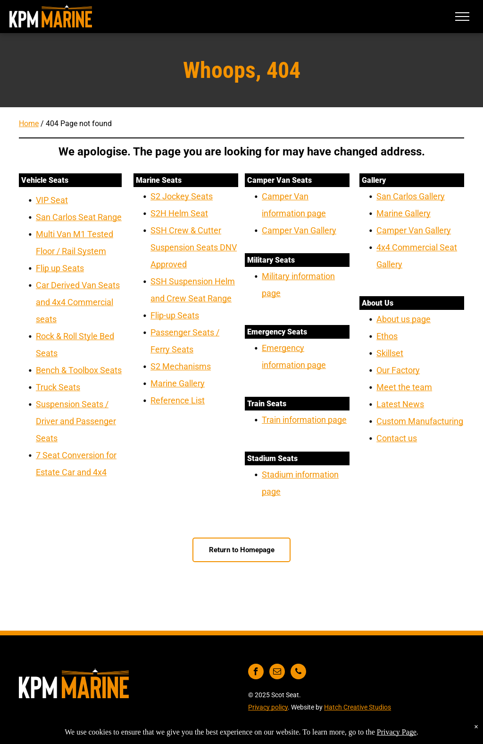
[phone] (298, 673)
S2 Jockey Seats (181, 196)
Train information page (304, 420)
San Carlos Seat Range (79, 217)
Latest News (400, 404)
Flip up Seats (60, 268)
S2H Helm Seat (179, 213)
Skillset (389, 353)
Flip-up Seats (174, 315)
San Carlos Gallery (410, 196)
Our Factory (398, 370)
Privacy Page (396, 732)
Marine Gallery (177, 383)
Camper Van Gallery (299, 230)
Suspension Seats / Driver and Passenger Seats (76, 421)
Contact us (396, 438)
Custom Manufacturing (419, 421)
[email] (277, 673)
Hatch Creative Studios (357, 707)
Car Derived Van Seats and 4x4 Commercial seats (78, 302)
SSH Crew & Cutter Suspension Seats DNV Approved (193, 247)
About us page (403, 319)
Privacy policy (268, 707)
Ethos (387, 336)
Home (29, 123)
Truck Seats (58, 387)
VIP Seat (52, 200)
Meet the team (404, 387)
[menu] (462, 16)
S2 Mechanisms (180, 366)
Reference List (177, 400)
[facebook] (256, 673)
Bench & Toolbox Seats (79, 370)
